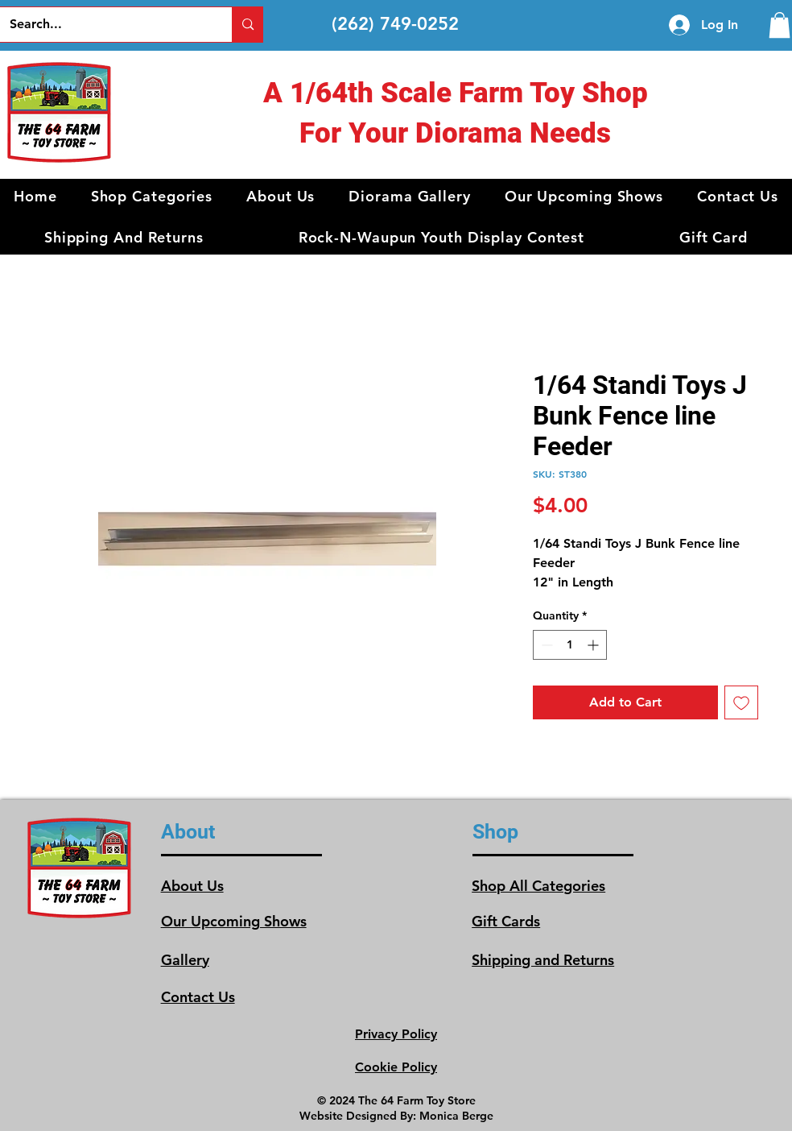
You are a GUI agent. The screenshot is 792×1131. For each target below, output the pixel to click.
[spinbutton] (569, 645)
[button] (152, 196)
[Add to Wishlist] (741, 702)
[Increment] (594, 645)
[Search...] (104, 24)
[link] (779, 25)
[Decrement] (545, 645)
